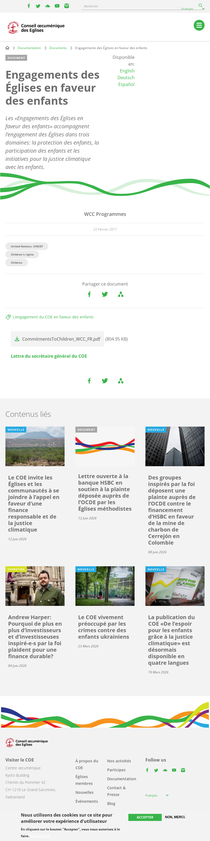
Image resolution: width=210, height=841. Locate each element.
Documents (58, 48)
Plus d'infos (39, 836)
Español (126, 84)
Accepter (145, 817)
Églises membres (84, 780)
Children (17, 262)
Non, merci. (175, 817)
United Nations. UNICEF (27, 246)
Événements (86, 801)
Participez (116, 769)
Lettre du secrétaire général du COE (49, 356)
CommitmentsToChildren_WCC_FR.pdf (61, 339)
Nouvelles (84, 792)
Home (7, 48)
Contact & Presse (116, 791)
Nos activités (119, 760)
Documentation (29, 48)
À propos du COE (86, 764)
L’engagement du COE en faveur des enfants (53, 316)
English (127, 71)
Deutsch (126, 78)
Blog (111, 803)
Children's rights (22, 254)
